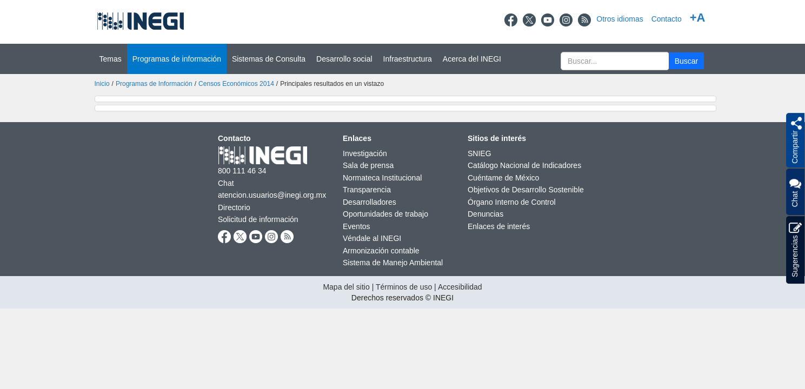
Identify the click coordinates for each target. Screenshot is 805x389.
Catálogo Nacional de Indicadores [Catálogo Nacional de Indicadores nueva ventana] (524, 165)
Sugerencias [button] (795, 250)
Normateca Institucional (382, 177)
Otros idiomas (619, 19)
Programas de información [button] (176, 59)
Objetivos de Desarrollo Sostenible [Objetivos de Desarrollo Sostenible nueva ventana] (526, 189)
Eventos (356, 226)
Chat (794, 192)
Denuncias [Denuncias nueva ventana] (485, 214)
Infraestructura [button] (407, 59)
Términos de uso (404, 287)
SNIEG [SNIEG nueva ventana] (479, 153)
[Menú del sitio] (402, 59)
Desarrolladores (369, 202)
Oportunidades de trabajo (385, 214)
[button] (686, 60)
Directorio (234, 207)
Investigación (365, 153)
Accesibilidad (460, 287)
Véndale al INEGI (372, 238)
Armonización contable (381, 250)
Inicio (102, 84)
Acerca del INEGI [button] (472, 59)
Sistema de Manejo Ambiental (393, 262)
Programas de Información (154, 84)
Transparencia (367, 189)
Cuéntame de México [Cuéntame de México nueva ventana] (503, 177)
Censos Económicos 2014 (236, 84)
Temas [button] (110, 59)
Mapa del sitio (346, 287)
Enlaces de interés (499, 226)
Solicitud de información (258, 219)
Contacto (666, 19)
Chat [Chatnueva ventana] (226, 183)
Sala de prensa (368, 165)
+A (698, 17)
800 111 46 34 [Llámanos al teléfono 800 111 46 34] (242, 170)
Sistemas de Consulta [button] (268, 59)
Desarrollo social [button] (344, 59)
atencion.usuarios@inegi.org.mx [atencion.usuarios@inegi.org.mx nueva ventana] (272, 195)
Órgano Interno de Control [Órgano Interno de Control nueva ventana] (512, 202)
